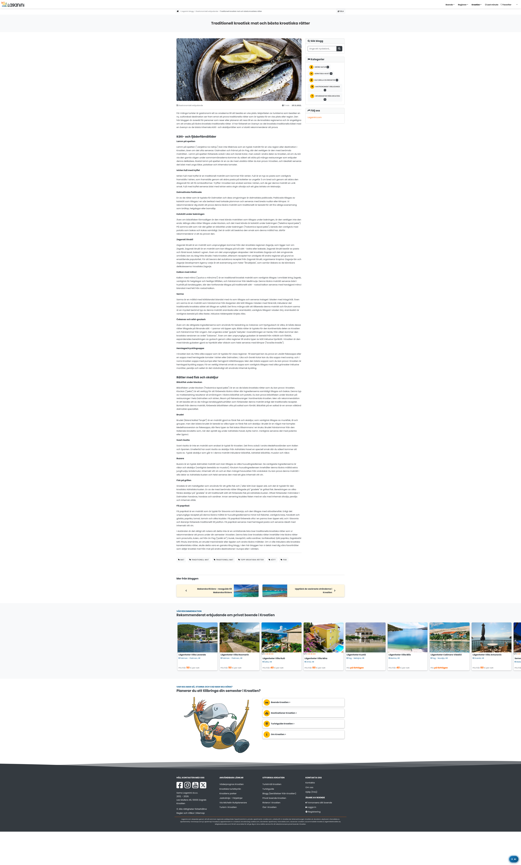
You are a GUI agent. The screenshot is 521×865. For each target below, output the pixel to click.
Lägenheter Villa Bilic (400, 654)
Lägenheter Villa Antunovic (487, 654)
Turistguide (268, 788)
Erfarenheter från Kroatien (325, 97)
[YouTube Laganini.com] (195, 785)
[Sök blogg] (339, 48)
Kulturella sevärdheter (323, 80)
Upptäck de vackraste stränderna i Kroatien (313, 590)
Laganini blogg (187, 11)
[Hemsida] (178, 11)
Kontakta (310, 782)
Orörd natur (319, 67)
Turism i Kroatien (228, 807)
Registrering (313, 811)
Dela (341, 11)
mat (181, 560)
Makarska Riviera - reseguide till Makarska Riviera (214, 590)
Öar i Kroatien (269, 807)
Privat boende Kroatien (274, 798)
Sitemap (200, 813)
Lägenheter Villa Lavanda (192, 654)
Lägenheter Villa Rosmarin (235, 654)
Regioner (462, 4)
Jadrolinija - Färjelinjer (231, 798)
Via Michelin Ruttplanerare (233, 802)
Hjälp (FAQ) (311, 791)
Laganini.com (315, 117)
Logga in (310, 807)
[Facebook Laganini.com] (179, 785)
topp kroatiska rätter (251, 560)
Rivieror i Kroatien (271, 802)
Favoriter (505, 4)
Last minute (491, 4)
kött (272, 560)
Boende (449, 4)
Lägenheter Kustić (356, 654)
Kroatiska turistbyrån (230, 788)
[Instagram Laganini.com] (187, 785)
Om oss (309, 787)
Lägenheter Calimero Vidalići (446, 654)
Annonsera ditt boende (318, 802)
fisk (284, 560)
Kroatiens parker (228, 793)
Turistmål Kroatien (271, 784)
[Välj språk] (516, 5)
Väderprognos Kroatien (231, 784)
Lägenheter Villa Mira (316, 658)
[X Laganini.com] (203, 785)
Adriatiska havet (320, 74)
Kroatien (476, 4)
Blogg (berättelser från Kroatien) (279, 793)
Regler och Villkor (185, 813)
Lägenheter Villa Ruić (274, 658)
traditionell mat (199, 560)
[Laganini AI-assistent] (513, 859)
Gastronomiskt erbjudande (207, 11)
